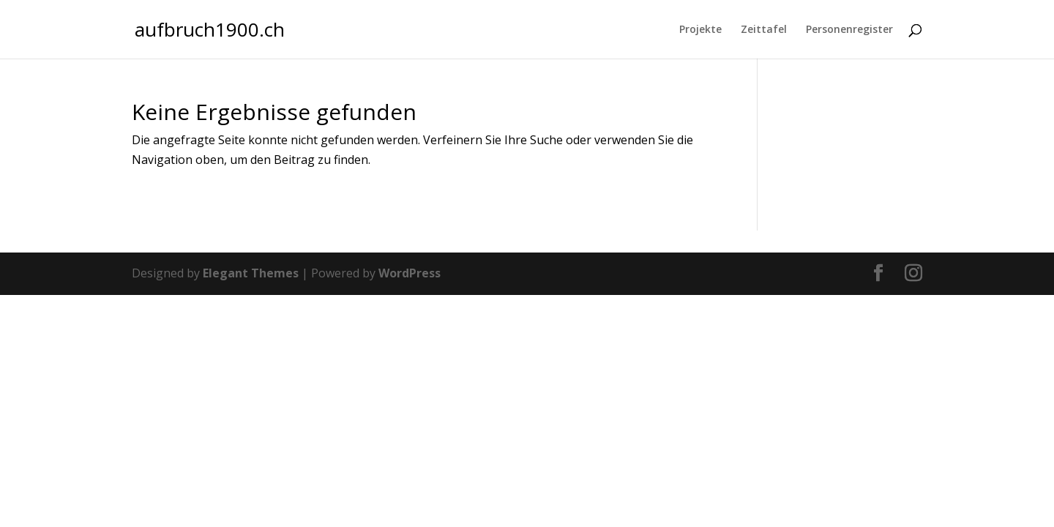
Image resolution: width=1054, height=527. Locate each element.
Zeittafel (764, 30)
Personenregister (849, 30)
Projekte (700, 30)
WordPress (409, 273)
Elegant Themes (251, 273)
